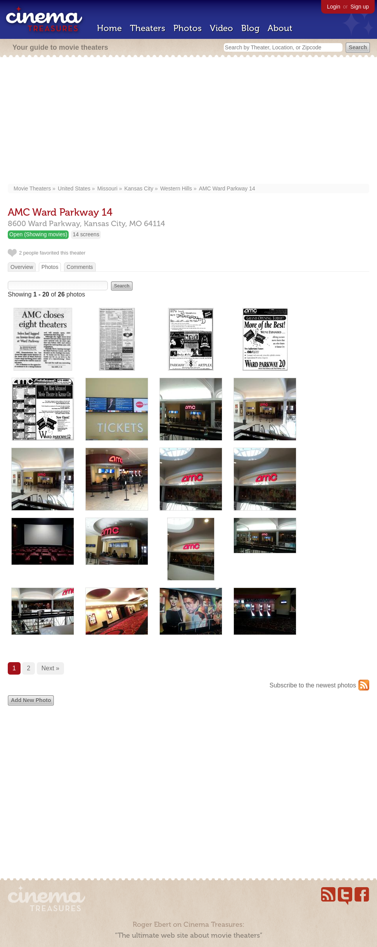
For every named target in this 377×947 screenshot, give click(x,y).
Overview (21, 267)
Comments (80, 267)
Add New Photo (31, 700)
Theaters (147, 28)
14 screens (86, 234)
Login (333, 6)
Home (109, 28)
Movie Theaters (32, 188)
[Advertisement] (188, 121)
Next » (50, 668)
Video (221, 28)
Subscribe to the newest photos (313, 685)
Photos (187, 28)
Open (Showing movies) (38, 234)
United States (74, 188)
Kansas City (138, 188)
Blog (250, 28)
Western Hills (176, 188)
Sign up (360, 6)
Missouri (107, 188)
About (280, 28)
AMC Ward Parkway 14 (227, 188)
